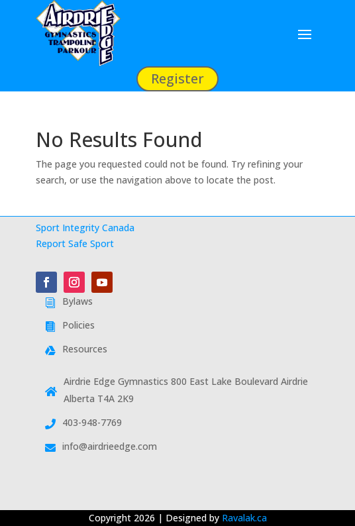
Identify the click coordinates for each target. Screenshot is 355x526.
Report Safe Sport (75, 243)
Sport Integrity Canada (85, 227)
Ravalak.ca (244, 517)
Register (177, 78)
